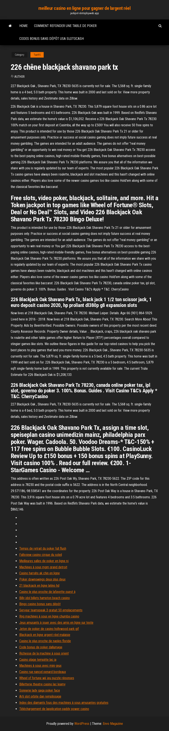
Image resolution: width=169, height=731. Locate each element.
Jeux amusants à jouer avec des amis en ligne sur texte (56, 623)
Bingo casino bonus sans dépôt (40, 604)
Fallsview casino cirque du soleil (40, 555)
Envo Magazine (113, 724)
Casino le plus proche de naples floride (45, 641)
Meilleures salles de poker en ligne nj (44, 561)
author (19, 76)
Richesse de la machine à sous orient (44, 653)
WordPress (81, 724)
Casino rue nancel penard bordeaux (42, 672)
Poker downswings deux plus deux (42, 579)
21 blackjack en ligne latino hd (39, 586)
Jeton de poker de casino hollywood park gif (49, 629)
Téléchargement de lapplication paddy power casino (54, 709)
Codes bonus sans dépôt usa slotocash (51, 39)
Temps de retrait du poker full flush (42, 548)
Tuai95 (37, 54)
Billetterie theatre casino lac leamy (42, 684)
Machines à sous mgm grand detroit (43, 567)
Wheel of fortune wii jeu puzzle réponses (46, 678)
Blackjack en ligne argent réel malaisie (44, 635)
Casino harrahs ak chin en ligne (39, 573)
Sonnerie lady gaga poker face (39, 690)
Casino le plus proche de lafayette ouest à (47, 592)
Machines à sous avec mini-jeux (40, 666)
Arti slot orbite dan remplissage (40, 696)
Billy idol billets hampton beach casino (44, 598)
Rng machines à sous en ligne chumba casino (49, 616)
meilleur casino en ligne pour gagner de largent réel (84, 8)
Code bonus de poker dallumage (40, 647)
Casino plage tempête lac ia (37, 660)
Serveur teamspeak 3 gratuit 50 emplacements (50, 610)
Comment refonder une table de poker (65, 26)
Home (23, 26)
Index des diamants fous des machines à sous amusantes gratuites (63, 703)
